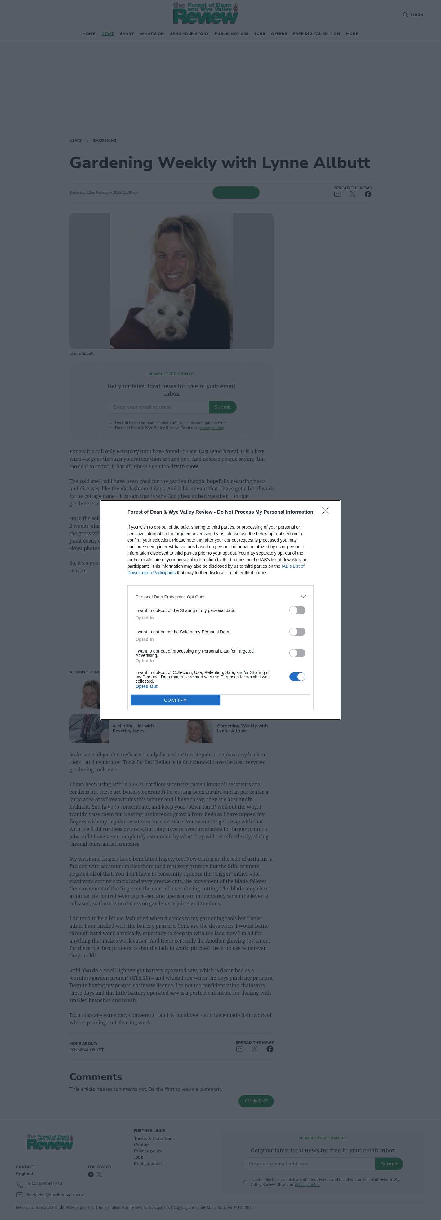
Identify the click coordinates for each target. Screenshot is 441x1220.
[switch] (297, 610)
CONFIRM (175, 700)
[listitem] (220, 596)
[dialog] (220, 610)
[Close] (328, 512)
